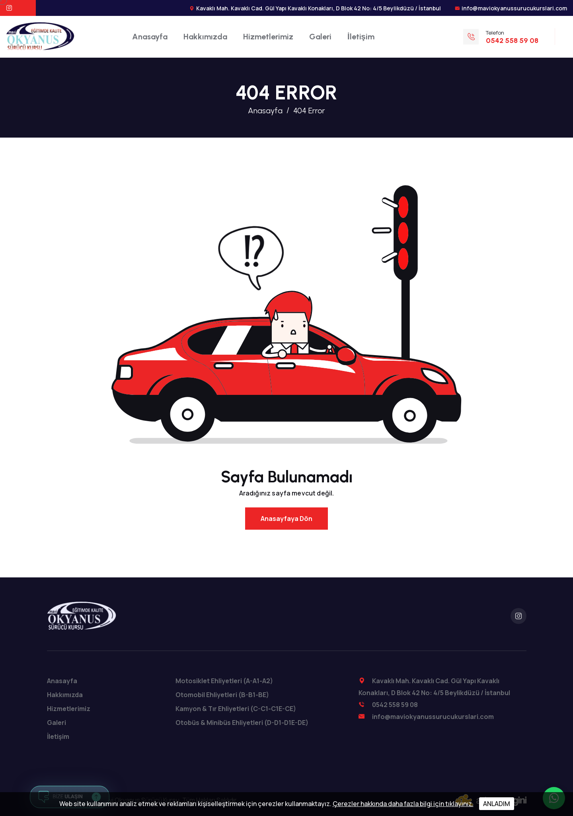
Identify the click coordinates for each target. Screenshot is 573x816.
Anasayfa (150, 36)
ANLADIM (496, 803)
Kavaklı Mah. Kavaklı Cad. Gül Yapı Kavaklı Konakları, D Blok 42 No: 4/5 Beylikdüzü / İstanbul (318, 8)
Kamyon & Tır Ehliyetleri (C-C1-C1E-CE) (235, 708)
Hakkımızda (205, 36)
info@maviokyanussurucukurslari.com (514, 8)
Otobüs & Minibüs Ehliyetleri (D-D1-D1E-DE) (241, 722)
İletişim (360, 36)
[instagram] (518, 616)
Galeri (320, 36)
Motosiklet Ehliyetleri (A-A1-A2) (224, 680)
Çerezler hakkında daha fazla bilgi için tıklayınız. (403, 803)
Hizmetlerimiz (268, 36)
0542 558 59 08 (395, 704)
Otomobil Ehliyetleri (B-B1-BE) (222, 694)
